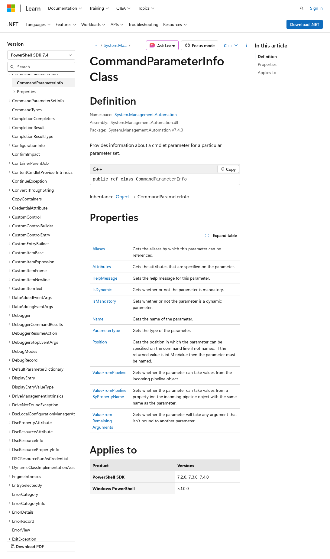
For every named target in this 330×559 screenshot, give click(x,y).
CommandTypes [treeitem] (27, 109)
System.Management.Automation (116, 45)
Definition (267, 56)
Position (99, 342)
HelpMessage (104, 278)
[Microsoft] (11, 8)
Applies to (267, 72)
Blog (82, 540)
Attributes (101, 266)
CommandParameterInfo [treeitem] (40, 83)
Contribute (108, 540)
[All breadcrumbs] (95, 45)
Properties (267, 64)
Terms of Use (162, 540)
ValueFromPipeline (109, 372)
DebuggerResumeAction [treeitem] (34, 333)
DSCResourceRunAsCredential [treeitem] (40, 458)
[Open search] (302, 8)
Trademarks (191, 540)
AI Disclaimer (19, 540)
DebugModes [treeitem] (24, 351)
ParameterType (106, 330)
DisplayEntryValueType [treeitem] (32, 387)
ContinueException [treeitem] (29, 181)
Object (123, 196)
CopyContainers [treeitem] (27, 199)
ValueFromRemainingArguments (102, 420)
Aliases (98, 249)
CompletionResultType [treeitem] (32, 136)
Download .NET (304, 24)
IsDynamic (102, 289)
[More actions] (246, 45)
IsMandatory (104, 301)
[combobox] (41, 55)
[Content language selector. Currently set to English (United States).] (35, 526)
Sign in (316, 8)
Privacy (132, 540)
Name (97, 319)
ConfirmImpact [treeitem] (26, 154)
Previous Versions (55, 540)
